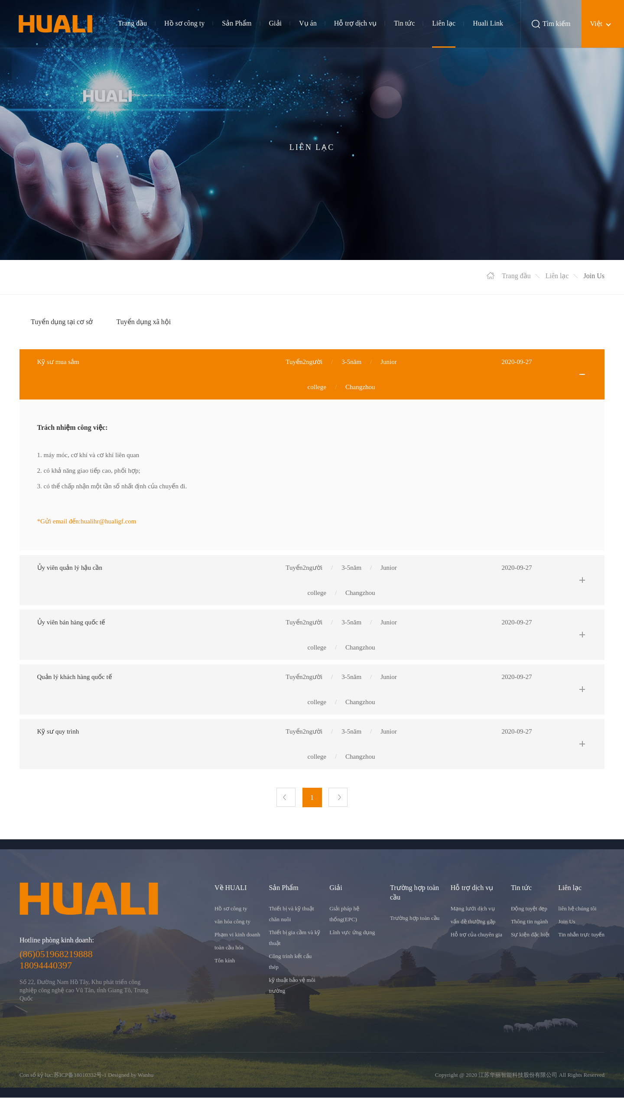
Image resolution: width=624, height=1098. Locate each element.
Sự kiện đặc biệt (530, 935)
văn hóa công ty (232, 922)
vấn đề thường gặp (473, 922)
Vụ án (308, 23)
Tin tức (404, 23)
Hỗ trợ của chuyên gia (476, 935)
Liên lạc (443, 23)
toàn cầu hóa (229, 948)
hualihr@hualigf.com (108, 521)
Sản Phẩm (236, 23)
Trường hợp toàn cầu (414, 918)
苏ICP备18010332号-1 (80, 1075)
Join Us (566, 922)
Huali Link (488, 23)
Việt (596, 23)
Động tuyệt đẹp (529, 909)
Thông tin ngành (529, 922)
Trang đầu (132, 23)
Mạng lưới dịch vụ (473, 909)
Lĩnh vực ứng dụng (352, 932)
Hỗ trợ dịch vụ (355, 23)
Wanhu (146, 1075)
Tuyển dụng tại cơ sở (62, 321)
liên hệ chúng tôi (577, 909)
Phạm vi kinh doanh (237, 935)
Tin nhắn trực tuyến (581, 935)
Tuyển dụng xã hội (143, 321)
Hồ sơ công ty (184, 23)
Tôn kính (224, 961)
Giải (275, 23)
